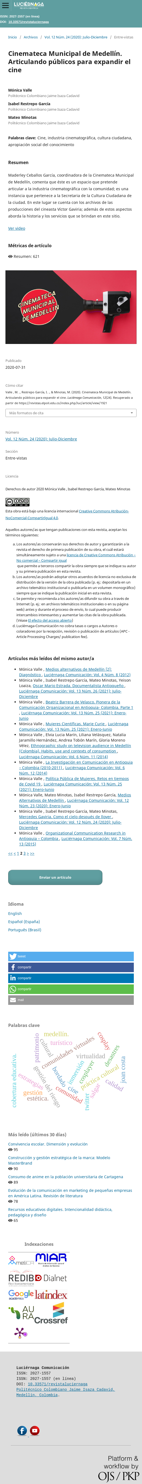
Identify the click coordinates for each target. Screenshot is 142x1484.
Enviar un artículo (55, 877)
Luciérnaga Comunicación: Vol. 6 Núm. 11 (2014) (63, 756)
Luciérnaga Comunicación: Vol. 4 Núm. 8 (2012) (87, 674)
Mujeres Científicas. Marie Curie (76, 723)
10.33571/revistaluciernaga (28, 21)
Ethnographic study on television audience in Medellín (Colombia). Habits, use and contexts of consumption (75, 748)
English (15, 913)
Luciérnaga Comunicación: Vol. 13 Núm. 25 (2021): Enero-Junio (73, 726)
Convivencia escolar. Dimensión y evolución (48, 1144)
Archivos (31, 37)
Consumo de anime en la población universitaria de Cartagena (65, 1176)
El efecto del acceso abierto (50, 620)
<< (10, 853)
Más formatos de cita (26, 412)
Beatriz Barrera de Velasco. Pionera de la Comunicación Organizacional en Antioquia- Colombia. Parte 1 (76, 704)
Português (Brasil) (24, 929)
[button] (71, 956)
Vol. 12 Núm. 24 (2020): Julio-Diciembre (76, 37)
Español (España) (24, 921)
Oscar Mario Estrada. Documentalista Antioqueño (79, 685)
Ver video (16, 228)
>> (32, 853)
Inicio (12, 37)
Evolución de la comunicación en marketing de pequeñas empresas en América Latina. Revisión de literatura (70, 1193)
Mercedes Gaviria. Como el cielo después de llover (65, 816)
